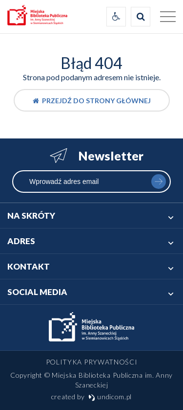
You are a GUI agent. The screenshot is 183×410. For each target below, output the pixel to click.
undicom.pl (110, 396)
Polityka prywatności (92, 362)
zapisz (158, 181)
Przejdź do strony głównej (92, 100)
